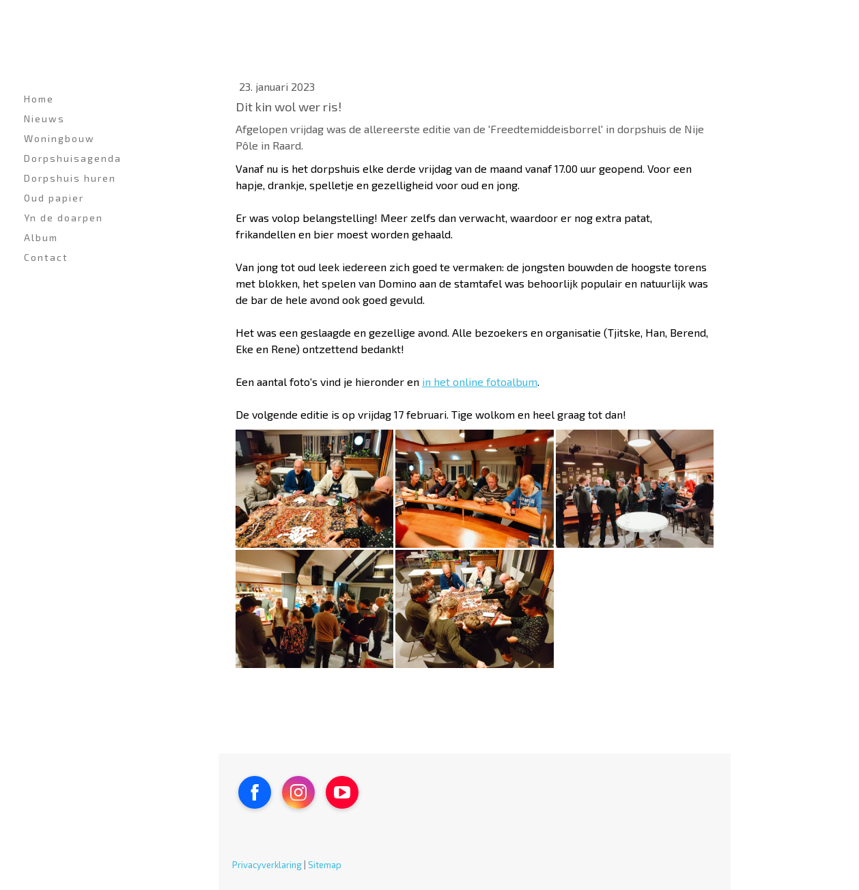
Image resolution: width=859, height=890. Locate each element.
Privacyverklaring (267, 864)
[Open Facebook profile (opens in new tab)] (254, 792)
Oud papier (54, 198)
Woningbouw (59, 138)
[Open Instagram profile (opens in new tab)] (298, 792)
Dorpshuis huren (70, 178)
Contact (46, 257)
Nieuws (44, 118)
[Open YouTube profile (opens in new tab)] (342, 792)
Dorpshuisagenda (73, 158)
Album (41, 237)
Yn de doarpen (63, 217)
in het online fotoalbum (479, 381)
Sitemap (324, 864)
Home (39, 99)
